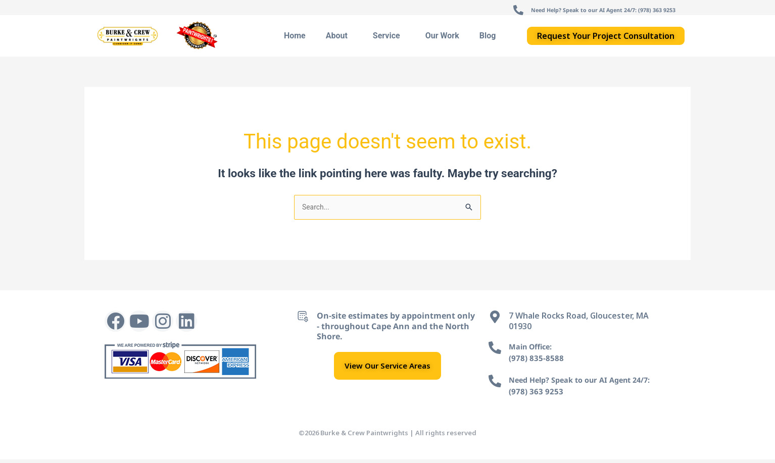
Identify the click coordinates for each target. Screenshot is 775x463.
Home (295, 38)
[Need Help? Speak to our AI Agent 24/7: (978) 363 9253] (471, 11)
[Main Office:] (495, 351)
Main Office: (533, 349)
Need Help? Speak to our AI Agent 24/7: (587, 383)
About (339, 38)
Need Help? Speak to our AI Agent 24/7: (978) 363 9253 (580, 9)
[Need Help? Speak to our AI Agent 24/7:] (495, 384)
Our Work (442, 38)
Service (389, 38)
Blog (487, 38)
